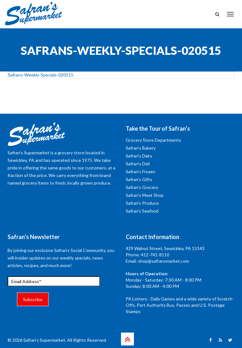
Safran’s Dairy (139, 155)
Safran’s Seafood (142, 211)
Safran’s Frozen (140, 171)
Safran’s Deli (138, 163)
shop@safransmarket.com (163, 261)
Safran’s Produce (142, 203)
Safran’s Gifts (139, 179)
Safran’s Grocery (142, 187)
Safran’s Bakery (141, 148)
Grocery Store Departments (153, 140)
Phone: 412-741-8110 (147, 254)
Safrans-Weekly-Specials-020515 (40, 74)
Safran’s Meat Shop (145, 195)
